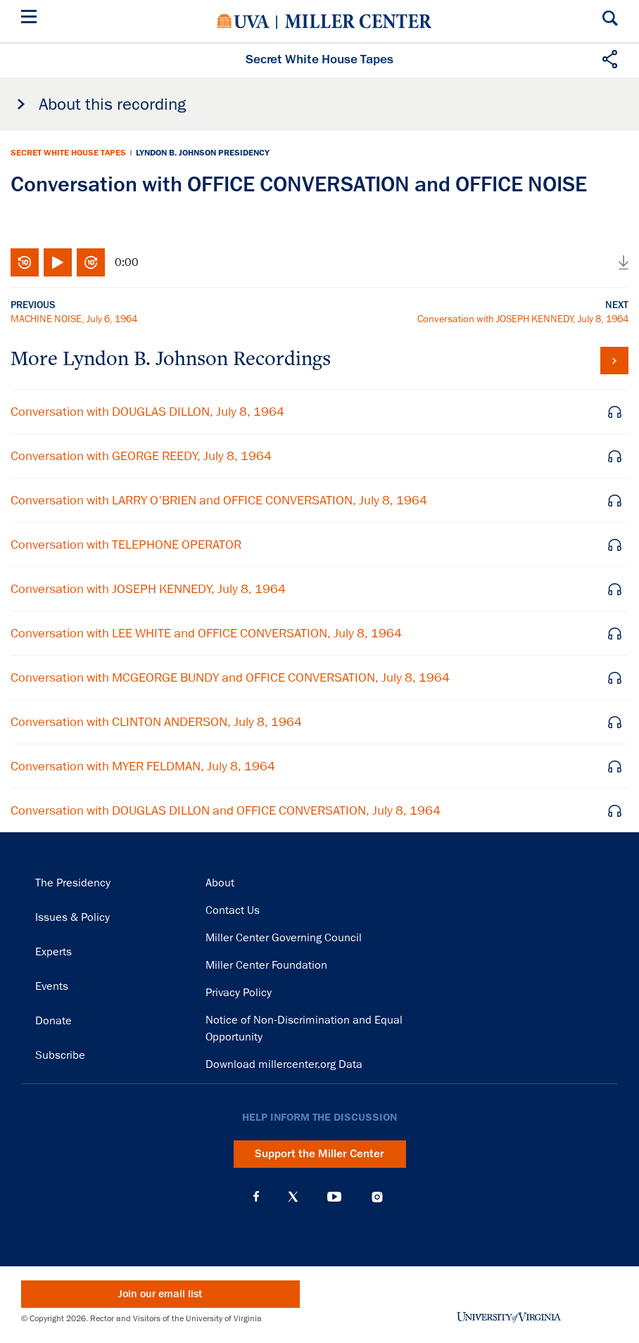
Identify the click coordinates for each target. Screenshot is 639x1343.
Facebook (256, 1196)
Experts (53, 952)
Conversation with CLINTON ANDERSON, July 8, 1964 (156, 722)
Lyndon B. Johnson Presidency (203, 152)
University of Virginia (243, 21)
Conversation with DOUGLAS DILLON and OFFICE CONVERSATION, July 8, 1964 (226, 810)
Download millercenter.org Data (283, 1064)
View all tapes (614, 360)
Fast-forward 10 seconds (91, 262)
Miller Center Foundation (266, 965)
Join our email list (160, 1294)
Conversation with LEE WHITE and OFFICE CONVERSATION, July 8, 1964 (206, 633)
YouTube (334, 1196)
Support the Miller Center (319, 1154)
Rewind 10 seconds (25, 262)
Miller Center (358, 21)
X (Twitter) (293, 1196)
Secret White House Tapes (68, 152)
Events (51, 986)
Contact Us (232, 910)
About (219, 883)
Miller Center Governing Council (283, 938)
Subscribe (60, 1055)
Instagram (377, 1197)
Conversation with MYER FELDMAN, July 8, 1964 (143, 766)
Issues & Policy (72, 917)
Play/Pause (58, 262)
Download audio (623, 262)
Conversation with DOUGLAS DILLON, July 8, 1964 (147, 411)
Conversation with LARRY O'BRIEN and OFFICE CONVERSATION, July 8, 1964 (219, 500)
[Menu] (31, 18)
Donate (53, 1021)
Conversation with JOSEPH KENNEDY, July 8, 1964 (522, 318)
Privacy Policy (238, 993)
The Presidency (72, 883)
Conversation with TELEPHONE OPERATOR (126, 544)
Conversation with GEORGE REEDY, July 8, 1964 (141, 456)
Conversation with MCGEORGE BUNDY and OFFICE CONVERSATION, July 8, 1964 (230, 677)
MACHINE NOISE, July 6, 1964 (74, 318)
